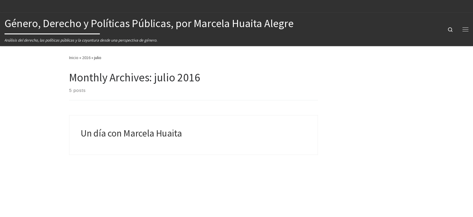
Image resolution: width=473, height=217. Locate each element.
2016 (86, 57)
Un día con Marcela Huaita (131, 133)
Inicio (73, 57)
